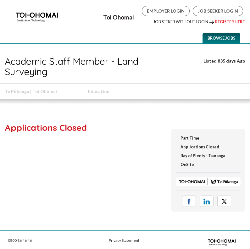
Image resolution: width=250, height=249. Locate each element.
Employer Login (166, 11)
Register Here (230, 21)
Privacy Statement (124, 240)
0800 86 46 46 (20, 240)
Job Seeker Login (218, 11)
